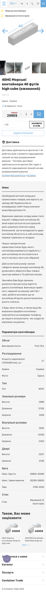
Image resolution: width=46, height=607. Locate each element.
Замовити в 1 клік (36, 124)
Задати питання (23, 133)
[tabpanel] (11, 533)
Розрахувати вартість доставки (19, 175)
